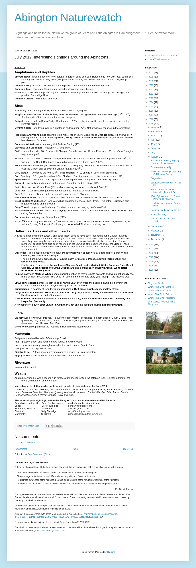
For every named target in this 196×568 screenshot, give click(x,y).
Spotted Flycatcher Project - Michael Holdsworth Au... (164, 190)
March (154, 135)
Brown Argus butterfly (161, 167)
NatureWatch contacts (158, 59)
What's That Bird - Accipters (161, 298)
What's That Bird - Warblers (161, 287)
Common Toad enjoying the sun (166, 210)
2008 (151, 77)
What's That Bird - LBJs (159, 290)
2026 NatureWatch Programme (163, 55)
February (155, 131)
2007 (151, 72)
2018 (151, 119)
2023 (151, 257)
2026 (151, 270)
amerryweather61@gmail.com (49, 530)
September (156, 226)
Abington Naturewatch (68, 17)
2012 (151, 94)
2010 (151, 85)
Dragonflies (156, 178)
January (155, 127)
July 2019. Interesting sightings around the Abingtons (166, 161)
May (153, 144)
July (153, 152)
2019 (151, 123)
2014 (151, 102)
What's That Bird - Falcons (160, 294)
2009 (151, 81)
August (155, 157)
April (153, 140)
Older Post (128, 449)
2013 (151, 98)
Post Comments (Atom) (39, 454)
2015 (151, 106)
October (155, 230)
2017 (151, 115)
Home (75, 449)
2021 (151, 248)
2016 (151, 111)
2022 (151, 253)
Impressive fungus (159, 214)
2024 (151, 261)
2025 (151, 265)
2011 (151, 89)
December (156, 239)
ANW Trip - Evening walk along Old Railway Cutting (166, 173)
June (153, 148)
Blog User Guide (156, 283)
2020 (151, 244)
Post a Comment (27, 442)
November (156, 235)
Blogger (111, 552)
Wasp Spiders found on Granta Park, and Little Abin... (165, 197)
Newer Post (21, 449)
